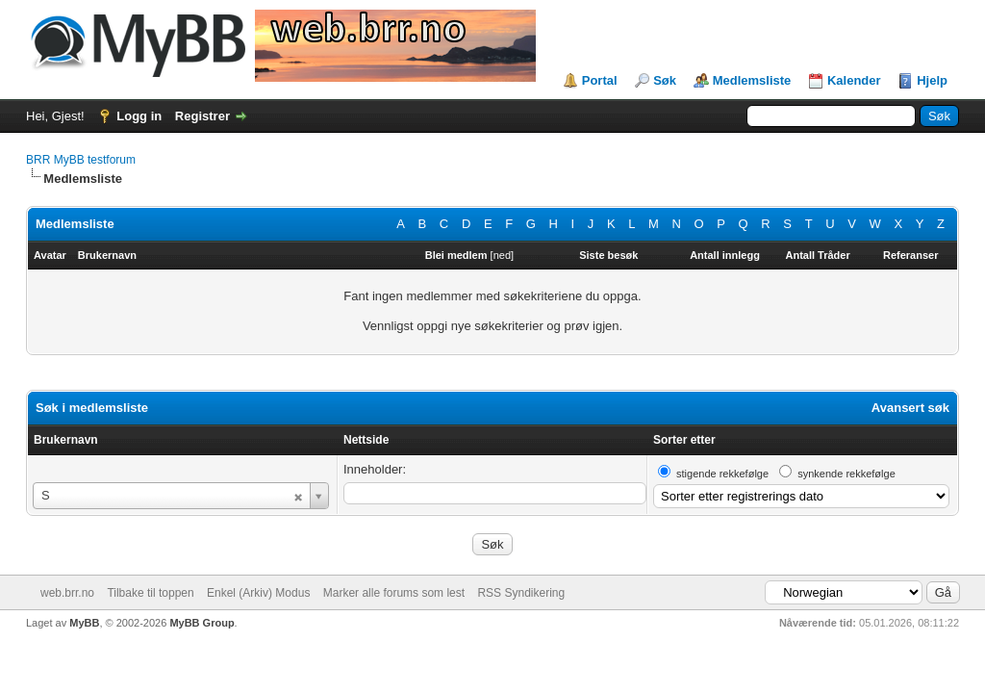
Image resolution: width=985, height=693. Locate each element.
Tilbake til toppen (150, 593)
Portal (600, 80)
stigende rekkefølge (722, 473)
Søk (664, 80)
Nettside (366, 440)
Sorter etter (684, 440)
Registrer (202, 116)
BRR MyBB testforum (81, 160)
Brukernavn (66, 440)
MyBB (84, 623)
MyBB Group (201, 623)
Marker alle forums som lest (394, 593)
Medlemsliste (752, 80)
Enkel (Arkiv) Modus (258, 593)
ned (502, 255)
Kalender (854, 80)
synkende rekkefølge (846, 473)
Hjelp (932, 80)
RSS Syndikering (521, 593)
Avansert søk (910, 407)
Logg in (139, 116)
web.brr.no (67, 593)
